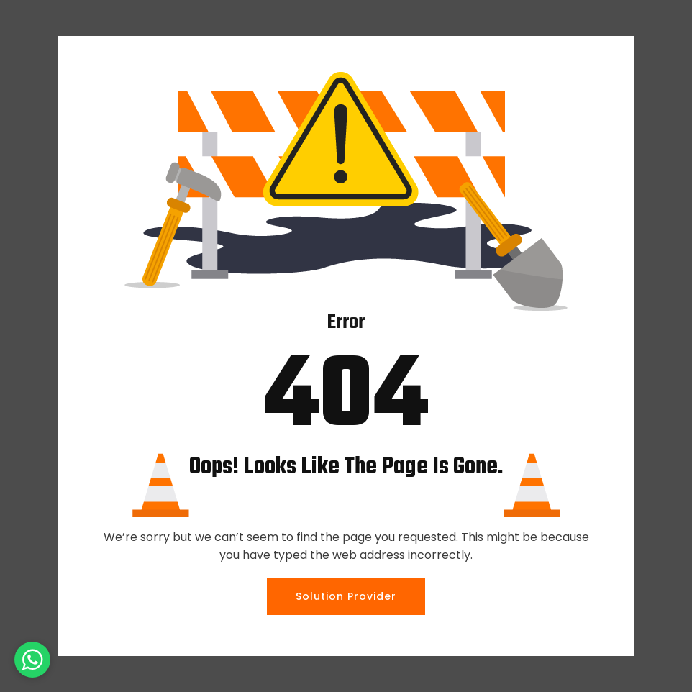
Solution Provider (346, 596)
